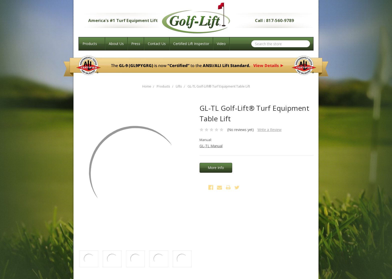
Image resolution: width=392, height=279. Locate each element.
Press (135, 43)
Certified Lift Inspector (191, 43)
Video (221, 43)
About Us (116, 43)
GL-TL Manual (211, 146)
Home (146, 86)
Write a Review (270, 129)
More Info (216, 167)
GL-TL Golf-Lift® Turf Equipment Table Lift (219, 86)
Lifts (179, 86)
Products (91, 43)
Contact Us (157, 43)
